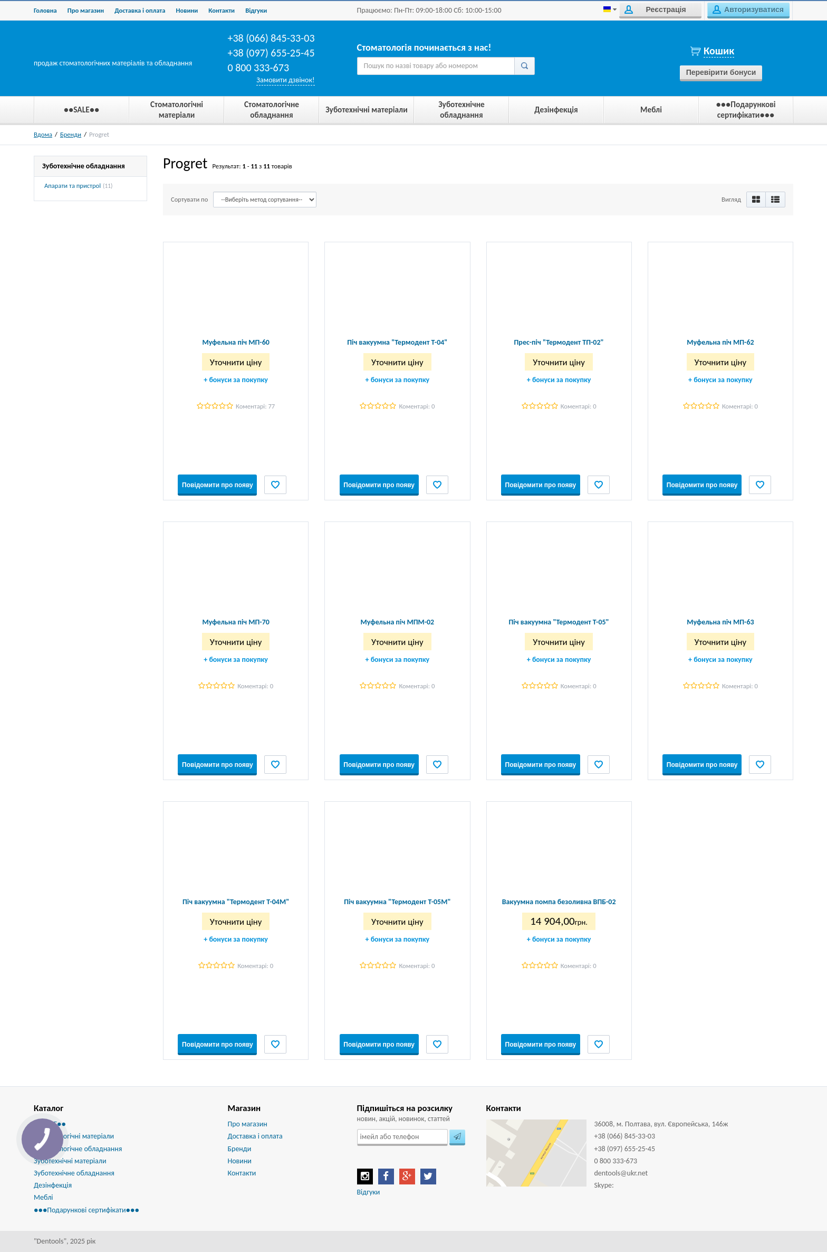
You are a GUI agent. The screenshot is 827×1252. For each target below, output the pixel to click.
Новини (187, 10)
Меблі (43, 1197)
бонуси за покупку (236, 379)
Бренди (70, 134)
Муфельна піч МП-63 (720, 622)
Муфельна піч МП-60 (235, 342)
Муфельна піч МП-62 (720, 342)
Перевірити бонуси (721, 72)
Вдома (43, 134)
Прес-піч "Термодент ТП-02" (559, 342)
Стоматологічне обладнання (78, 1148)
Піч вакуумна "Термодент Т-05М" (397, 901)
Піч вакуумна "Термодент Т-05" (559, 622)
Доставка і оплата (139, 10)
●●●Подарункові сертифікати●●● (86, 1210)
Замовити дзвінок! (285, 79)
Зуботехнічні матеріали (70, 1160)
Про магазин (86, 10)
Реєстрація (655, 9)
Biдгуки (256, 10)
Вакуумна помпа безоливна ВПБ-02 (559, 901)
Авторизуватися (748, 9)
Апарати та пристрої (72, 185)
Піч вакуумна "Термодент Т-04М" (235, 901)
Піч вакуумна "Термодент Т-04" (397, 342)
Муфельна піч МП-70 (235, 622)
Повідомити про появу (217, 485)
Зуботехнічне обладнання (74, 1173)
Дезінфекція (53, 1185)
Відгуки (368, 1192)
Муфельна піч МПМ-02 (398, 622)
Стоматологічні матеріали (74, 1136)
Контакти (221, 10)
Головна (45, 10)
